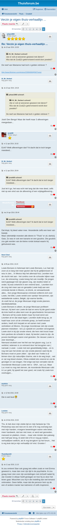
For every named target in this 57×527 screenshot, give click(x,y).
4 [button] (36, 29)
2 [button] (29, 29)
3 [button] (33, 29)
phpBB (20, 518)
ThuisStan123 (6, 454)
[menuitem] (5, 9)
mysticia (5, 384)
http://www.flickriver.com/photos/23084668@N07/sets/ (21, 72)
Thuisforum (20, 202)
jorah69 (10, 133)
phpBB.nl (38, 521)
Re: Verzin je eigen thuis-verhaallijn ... (25, 44)
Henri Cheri (6, 255)
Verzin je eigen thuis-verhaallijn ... (23, 19)
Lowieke (4, 411)
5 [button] (40, 29)
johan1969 (10, 34)
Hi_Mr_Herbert (7, 79)
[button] (23, 29)
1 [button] (26, 29)
